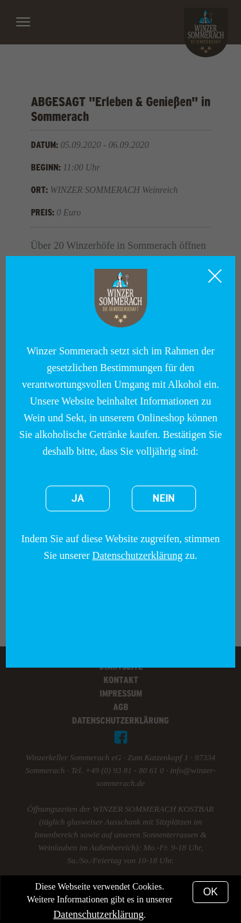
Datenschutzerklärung (138, 555)
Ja (77, 498)
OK (210, 891)
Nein (163, 498)
